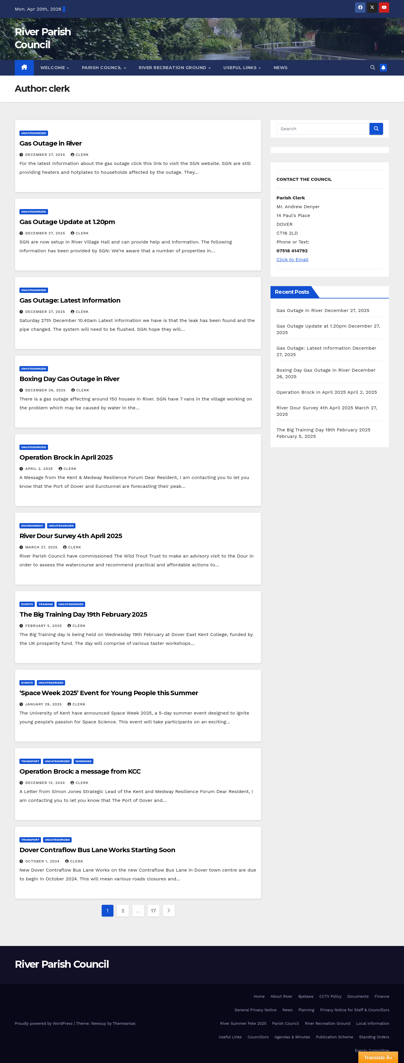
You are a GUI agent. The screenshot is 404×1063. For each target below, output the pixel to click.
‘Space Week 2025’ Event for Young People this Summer (108, 693)
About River (281, 996)
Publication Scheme (334, 1037)
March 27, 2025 (42, 547)
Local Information (372, 1023)
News (281, 67)
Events (27, 604)
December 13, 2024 (46, 783)
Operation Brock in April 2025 (66, 457)
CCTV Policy (330, 996)
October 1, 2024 (43, 861)
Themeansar (124, 1023)
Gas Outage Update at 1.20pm (67, 222)
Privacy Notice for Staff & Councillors (354, 1010)
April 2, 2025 (40, 469)
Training (46, 604)
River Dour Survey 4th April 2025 (70, 536)
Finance (382, 996)
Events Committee (372, 1050)
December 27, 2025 (46, 155)
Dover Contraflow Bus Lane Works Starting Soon (97, 850)
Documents (358, 996)
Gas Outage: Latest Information (70, 300)
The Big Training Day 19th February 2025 (83, 614)
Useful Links (240, 67)
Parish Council (102, 67)
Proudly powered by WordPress (44, 1023)
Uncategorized (33, 133)
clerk (80, 155)
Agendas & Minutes (292, 1037)
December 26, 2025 (46, 390)
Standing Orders (374, 1037)
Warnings (83, 761)
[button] (372, 67)
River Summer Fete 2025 (243, 1023)
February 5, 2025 (44, 626)
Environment (32, 525)
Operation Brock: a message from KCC (80, 771)
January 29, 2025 (44, 704)
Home (259, 996)
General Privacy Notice (255, 1010)
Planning (306, 1010)
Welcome (53, 67)
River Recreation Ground (173, 67)
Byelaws (305, 996)
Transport (30, 761)
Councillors (258, 1037)
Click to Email (292, 259)
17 (153, 910)
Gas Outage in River (50, 143)
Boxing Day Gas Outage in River (69, 379)
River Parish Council (62, 964)
